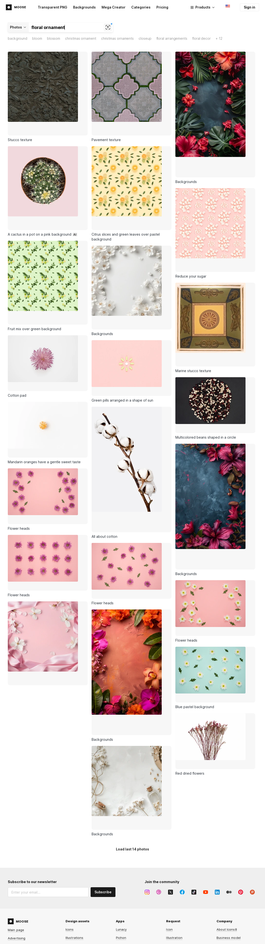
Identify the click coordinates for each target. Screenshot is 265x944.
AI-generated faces (81, 862)
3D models (74, 853)
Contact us (174, 910)
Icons (70, 820)
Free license (226, 885)
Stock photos (76, 837)
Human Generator (79, 926)
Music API (123, 910)
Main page (16, 821)
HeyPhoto (73, 935)
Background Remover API (135, 926)
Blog (220, 837)
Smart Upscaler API (131, 918)
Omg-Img (123, 935)
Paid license (226, 893)
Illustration (174, 828)
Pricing (162, 7)
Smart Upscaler (77, 893)
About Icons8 (227, 820)
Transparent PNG (52, 7)
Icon (169, 820)
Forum (170, 885)
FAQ (169, 893)
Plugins (121, 845)
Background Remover (82, 902)
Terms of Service (27, 862)
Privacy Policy (36, 857)
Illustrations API (128, 893)
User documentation (182, 902)
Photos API (124, 902)
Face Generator (78, 918)
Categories (141, 7)
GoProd (122, 837)
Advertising (16, 829)
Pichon (121, 828)
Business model (229, 828)
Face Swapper (77, 910)
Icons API (123, 885)
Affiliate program (21, 837)
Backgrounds (84, 7)
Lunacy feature (177, 837)
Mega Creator (113, 7)
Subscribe (103, 783)
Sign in (249, 7)
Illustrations (75, 828)
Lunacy (121, 820)
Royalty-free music (80, 845)
